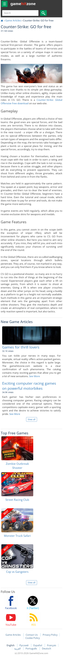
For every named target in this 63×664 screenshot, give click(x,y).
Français (51, 645)
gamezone (23, 3)
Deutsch (46, 648)
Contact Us (32, 634)
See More (34, 376)
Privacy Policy (50, 634)
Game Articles (13, 20)
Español (38, 645)
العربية (17, 648)
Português (32, 648)
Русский (24, 645)
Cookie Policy (32, 638)
